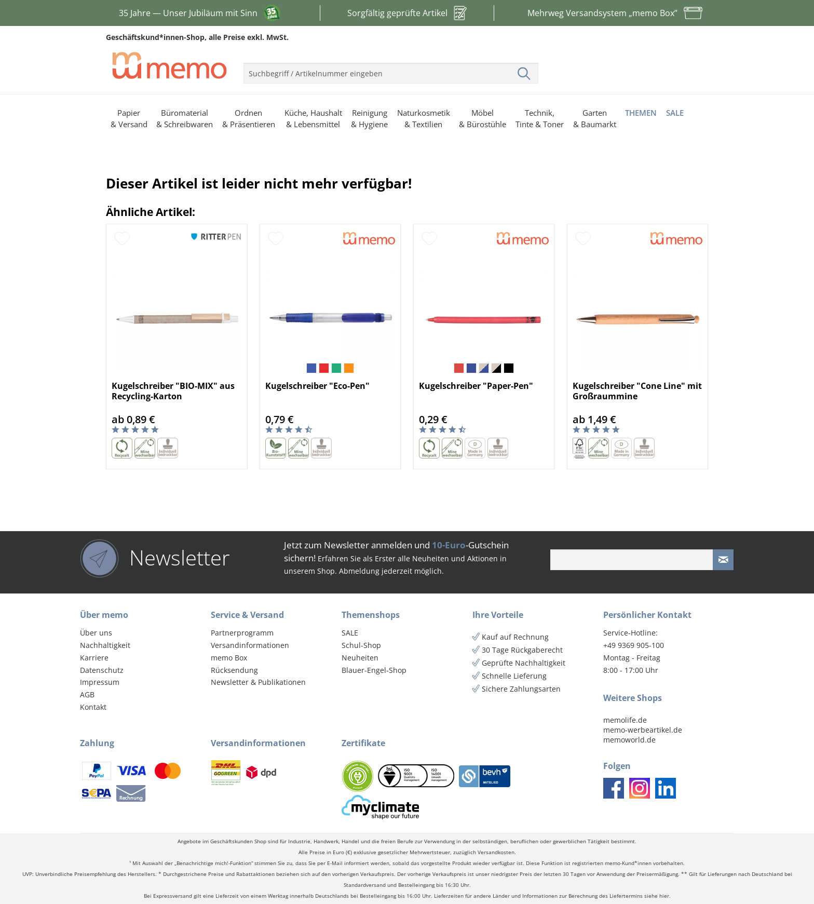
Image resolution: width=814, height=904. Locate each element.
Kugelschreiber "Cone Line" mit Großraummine (637, 391)
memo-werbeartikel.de (642, 730)
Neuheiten (360, 658)
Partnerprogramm (242, 633)
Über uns (96, 633)
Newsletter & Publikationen (258, 682)
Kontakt (93, 707)
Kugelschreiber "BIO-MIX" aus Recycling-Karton (173, 391)
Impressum (99, 682)
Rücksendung (234, 670)
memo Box (229, 658)
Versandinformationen (250, 645)
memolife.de (625, 720)
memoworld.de (629, 740)
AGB (87, 694)
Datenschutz (102, 670)
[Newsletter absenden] (723, 559)
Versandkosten (496, 852)
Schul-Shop (361, 645)
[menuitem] (391, 69)
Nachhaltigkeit (105, 645)
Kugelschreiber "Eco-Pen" (317, 386)
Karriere (94, 658)
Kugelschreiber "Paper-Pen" (476, 386)
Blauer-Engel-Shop (374, 670)
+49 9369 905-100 (633, 645)
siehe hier (656, 896)
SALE (350, 633)
